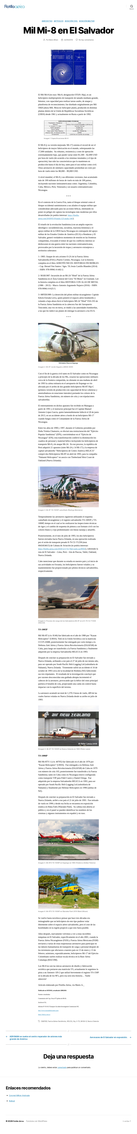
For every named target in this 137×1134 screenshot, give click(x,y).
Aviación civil (72, 24)
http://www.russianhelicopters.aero (48, 1014)
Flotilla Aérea (19, 1128)
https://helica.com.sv (44, 1018)
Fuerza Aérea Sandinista (58, 1025)
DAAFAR (44, 1025)
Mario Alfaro (53, 43)
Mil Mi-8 (86, 1025)
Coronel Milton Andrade (21, 1102)
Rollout (12, 1107)
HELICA (71, 1025)
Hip (76, 1025)
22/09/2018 (68, 43)
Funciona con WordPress (37, 1128)
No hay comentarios (86, 43)
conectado (62, 1074)
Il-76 (80, 1025)
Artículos (58, 24)
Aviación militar (89, 24)
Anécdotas (45, 24)
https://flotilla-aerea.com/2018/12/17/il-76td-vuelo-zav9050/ (64, 552)
